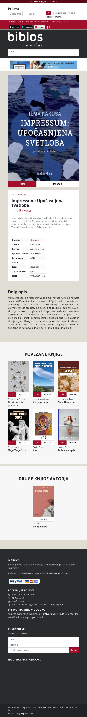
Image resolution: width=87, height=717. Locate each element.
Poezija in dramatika (19, 195)
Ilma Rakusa (21, 210)
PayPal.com (53, 573)
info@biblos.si (18, 601)
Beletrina (34, 240)
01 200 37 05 (17, 597)
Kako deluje (57, 22)
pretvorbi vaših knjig (53, 613)
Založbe (20, 22)
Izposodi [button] (57, 184)
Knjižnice (12, 22)
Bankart (66, 573)
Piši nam (66, 22)
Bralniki (29, 22)
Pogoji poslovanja (25, 713)
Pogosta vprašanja (42, 22)
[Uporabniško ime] (15, 13)
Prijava (74, 650)
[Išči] (43, 52)
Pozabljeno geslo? (60, 13)
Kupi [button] (22, 184)
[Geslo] (34, 13)
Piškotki (11, 713)
